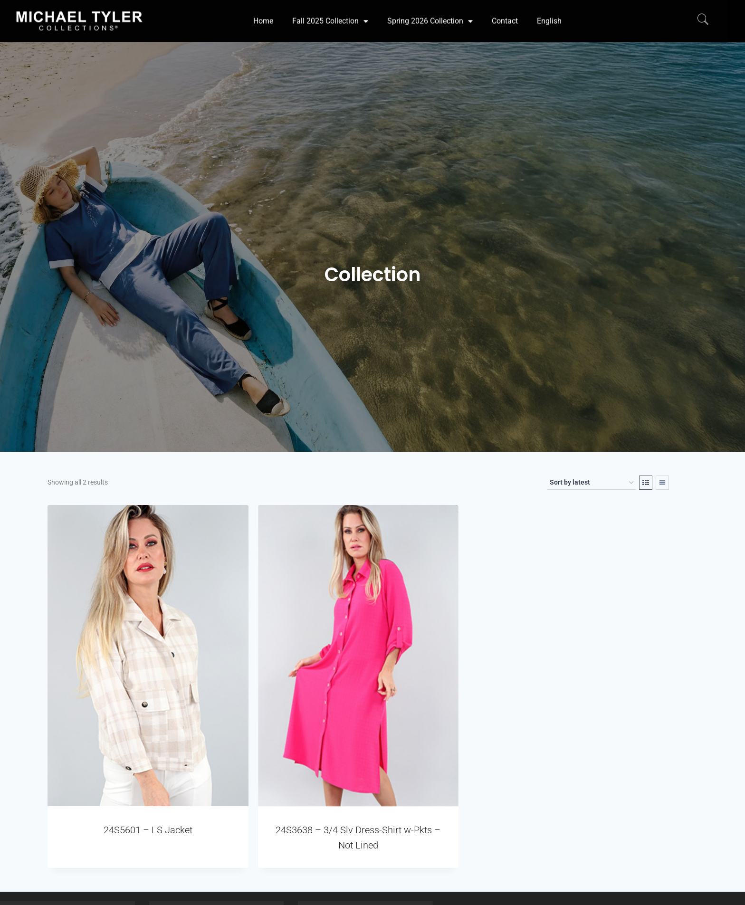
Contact (505, 11)
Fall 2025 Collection (330, 11)
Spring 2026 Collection (430, 11)
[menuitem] (549, 11)
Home (263, 11)
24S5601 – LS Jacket (148, 830)
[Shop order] (591, 483)
